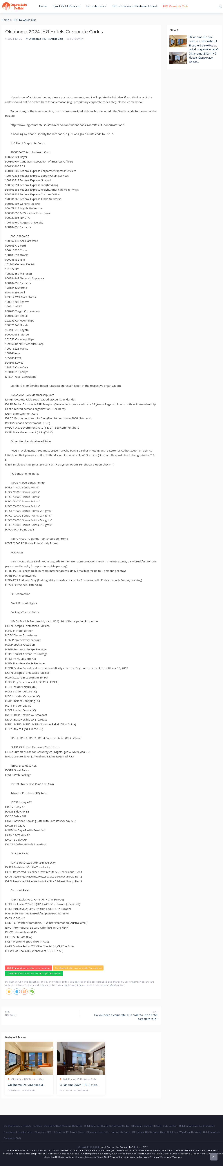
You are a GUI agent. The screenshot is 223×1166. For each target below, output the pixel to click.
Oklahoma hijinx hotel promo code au (28, 968)
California (52, 1150)
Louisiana (178, 1150)
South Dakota (76, 1157)
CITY (145, 1147)
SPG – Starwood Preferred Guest (134, 6)
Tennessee (91, 1157)
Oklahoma (184, 1154)
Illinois (133, 1150)
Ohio (174, 1154)
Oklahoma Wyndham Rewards (184, 1132)
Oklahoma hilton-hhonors (18, 1132)
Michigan (8, 1154)
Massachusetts (210, 1150)
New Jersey (104, 1154)
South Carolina (59, 1157)
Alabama (12, 1150)
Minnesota (19, 1154)
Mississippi (31, 1154)
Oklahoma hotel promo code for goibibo (78, 968)
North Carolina (146, 1154)
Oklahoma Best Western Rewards (63, 1126)
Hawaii (118, 1150)
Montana (53, 1154)
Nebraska (63, 1154)
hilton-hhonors (96, 6)
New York (131, 1154)
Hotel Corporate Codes (113, 1147)
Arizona (30, 1150)
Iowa (149, 1150)
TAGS (132, 1147)
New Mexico (119, 1154)
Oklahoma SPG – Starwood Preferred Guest (59, 1132)
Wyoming (176, 1157)
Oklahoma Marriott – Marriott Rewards (108, 1132)
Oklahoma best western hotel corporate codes (34, 973)
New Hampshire (88, 1154)
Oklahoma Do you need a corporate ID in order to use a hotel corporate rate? (29, 1085)
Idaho (126, 1150)
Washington (136, 1157)
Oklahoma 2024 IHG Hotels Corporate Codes (78, 1085)
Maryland (196, 1150)
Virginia (125, 1157)
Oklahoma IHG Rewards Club (46, 39)
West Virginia (151, 1157)
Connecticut (77, 1150)
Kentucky (167, 1150)
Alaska (22, 1150)
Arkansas (41, 1150)
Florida (100, 1150)
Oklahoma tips (211, 1132)
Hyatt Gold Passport (66, 6)
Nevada (74, 1154)
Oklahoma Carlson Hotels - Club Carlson (154, 1126)
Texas (100, 1157)
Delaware (89, 1150)
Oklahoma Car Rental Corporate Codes (106, 1126)
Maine (187, 1150)
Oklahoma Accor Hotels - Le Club (23, 1126)
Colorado (63, 1150)
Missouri (42, 1154)
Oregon (195, 1154)
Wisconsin (165, 1157)
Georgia (109, 1150)
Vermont (115, 1157)
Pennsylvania (207, 1154)
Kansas (157, 1150)
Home (43, 6)
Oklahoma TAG (12, 1138)
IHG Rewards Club (175, 6)
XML (139, 1147)
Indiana (142, 1150)
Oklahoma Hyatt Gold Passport (197, 1126)
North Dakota (163, 1154)
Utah (107, 1157)
